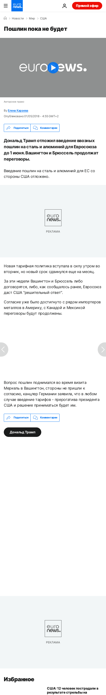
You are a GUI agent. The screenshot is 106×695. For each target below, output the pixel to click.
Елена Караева (18, 110)
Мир (32, 18)
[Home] (5, 18)
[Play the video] (53, 67)
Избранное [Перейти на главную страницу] (19, 679)
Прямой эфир (87, 6)
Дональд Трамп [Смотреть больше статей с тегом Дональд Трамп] (22, 432)
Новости (18, 18)
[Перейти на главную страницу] (17, 5)
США (43, 18)
